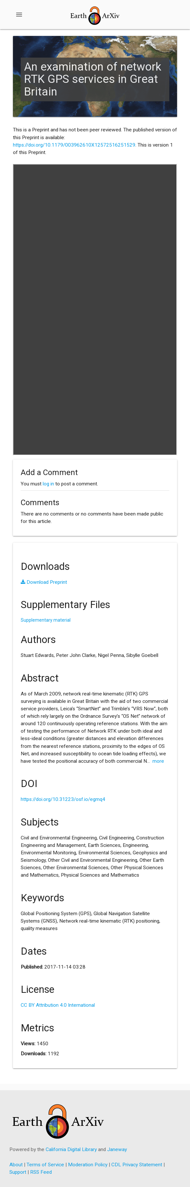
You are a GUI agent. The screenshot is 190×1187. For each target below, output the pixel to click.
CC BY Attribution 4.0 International (58, 1005)
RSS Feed (41, 1172)
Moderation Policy (87, 1165)
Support (17, 1172)
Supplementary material (46, 620)
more (158, 761)
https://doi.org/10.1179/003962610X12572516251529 (74, 145)
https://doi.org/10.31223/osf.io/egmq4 (63, 799)
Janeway (117, 1149)
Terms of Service (45, 1165)
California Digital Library (71, 1149)
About (16, 1165)
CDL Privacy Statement (136, 1165)
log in (48, 484)
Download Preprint (44, 582)
